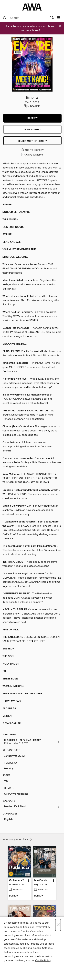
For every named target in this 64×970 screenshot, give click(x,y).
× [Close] (58, 925)
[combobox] (25, 18)
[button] (32, 118)
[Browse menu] (58, 18)
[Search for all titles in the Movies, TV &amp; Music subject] (32, 807)
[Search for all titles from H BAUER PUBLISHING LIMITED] (32, 742)
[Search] (4, 18)
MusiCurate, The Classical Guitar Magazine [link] (43, 880)
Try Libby (11, 26)
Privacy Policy (42, 927)
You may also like (17, 839)
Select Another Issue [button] (32, 141)
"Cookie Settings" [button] (42, 948)
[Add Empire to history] (32, 150)
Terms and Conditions (16, 927)
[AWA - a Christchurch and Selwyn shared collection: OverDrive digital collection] (32, 7)
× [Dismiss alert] (60, 26)
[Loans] (52, 18)
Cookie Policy (43, 960)
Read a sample (32, 129)
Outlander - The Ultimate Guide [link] (18, 880)
